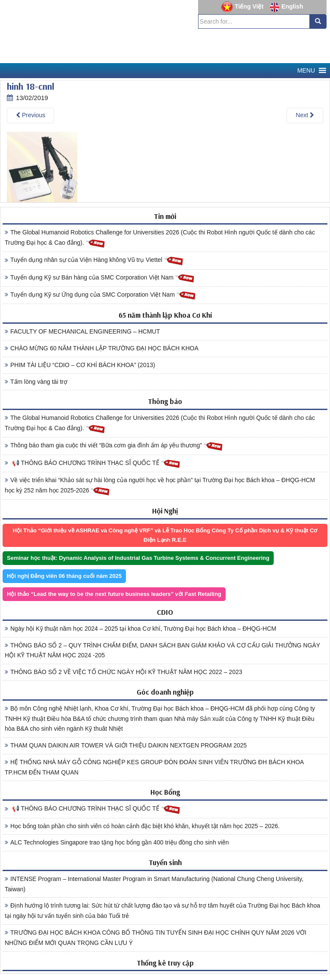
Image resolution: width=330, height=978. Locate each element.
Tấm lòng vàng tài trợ (36, 381)
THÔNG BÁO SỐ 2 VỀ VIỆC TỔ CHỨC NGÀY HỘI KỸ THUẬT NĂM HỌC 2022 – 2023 (123, 671)
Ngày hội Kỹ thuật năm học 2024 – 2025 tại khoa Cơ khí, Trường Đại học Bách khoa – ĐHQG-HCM (140, 628)
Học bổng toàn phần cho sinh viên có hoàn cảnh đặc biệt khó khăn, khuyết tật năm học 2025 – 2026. (142, 826)
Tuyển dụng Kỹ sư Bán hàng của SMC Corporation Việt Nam (100, 278)
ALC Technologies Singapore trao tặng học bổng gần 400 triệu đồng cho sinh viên (117, 842)
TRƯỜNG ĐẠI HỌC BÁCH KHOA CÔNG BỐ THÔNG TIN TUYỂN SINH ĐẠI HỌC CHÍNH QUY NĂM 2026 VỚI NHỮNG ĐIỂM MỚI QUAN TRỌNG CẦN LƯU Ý (155, 937)
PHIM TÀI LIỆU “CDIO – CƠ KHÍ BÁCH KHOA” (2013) (80, 364)
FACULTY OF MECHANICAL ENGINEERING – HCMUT (82, 331)
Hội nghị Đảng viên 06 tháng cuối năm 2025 (64, 576)
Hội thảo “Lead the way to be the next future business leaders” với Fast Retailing (114, 594)
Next (305, 115)
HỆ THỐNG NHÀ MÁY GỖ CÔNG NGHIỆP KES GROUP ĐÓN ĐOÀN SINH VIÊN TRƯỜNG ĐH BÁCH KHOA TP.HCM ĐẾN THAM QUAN (154, 767)
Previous (30, 115)
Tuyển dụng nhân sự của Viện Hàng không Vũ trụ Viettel (94, 260)
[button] (306, 70)
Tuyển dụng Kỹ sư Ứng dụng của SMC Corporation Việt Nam (100, 295)
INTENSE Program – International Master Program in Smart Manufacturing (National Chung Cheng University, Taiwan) (154, 884)
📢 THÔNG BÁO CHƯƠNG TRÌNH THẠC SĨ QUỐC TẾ (92, 463)
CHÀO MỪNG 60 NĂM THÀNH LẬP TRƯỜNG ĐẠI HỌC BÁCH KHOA (102, 348)
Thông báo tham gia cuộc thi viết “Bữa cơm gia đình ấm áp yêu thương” (114, 445)
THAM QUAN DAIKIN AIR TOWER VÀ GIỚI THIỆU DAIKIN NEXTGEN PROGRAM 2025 (126, 745)
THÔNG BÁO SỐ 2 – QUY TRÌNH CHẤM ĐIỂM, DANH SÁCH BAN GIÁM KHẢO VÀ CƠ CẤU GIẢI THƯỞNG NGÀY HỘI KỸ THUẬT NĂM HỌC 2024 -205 (162, 650)
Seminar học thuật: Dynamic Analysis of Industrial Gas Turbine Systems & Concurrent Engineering (138, 558)
